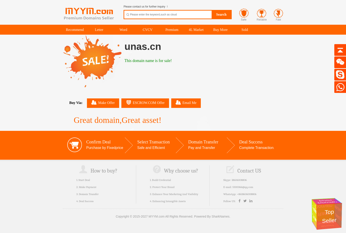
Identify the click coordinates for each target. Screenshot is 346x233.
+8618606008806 (246, 194)
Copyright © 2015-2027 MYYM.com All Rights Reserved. (154, 216)
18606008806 (239, 180)
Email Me (186, 102)
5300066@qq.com (242, 187)
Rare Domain (324, 210)
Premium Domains (314, 214)
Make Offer (103, 102)
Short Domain (327, 201)
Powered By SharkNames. (212, 216)
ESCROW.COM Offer (145, 102)
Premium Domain (338, 212)
